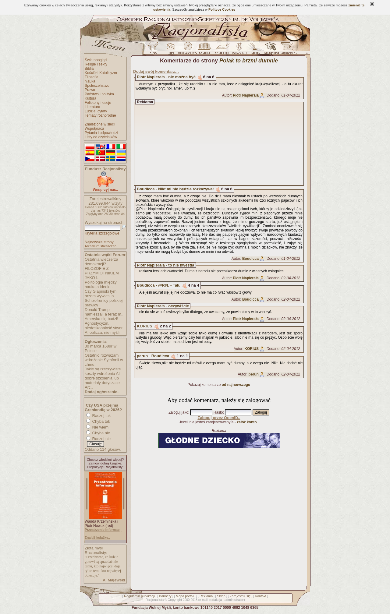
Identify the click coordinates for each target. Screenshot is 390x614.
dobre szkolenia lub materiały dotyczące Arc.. (102, 383)
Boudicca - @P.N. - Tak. (158, 285)
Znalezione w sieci (100, 124)
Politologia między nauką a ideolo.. (101, 284)
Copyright (175, 600)
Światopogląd (96, 60)
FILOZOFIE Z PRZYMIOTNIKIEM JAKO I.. (102, 273)
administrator (234, 600)
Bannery (165, 596)
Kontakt (260, 596)
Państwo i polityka (99, 94)
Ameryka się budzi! (101, 318)
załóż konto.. (248, 422)
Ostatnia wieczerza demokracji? (101, 261)
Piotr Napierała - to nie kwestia (165, 265)
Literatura (92, 107)
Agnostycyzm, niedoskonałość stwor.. (105, 325)
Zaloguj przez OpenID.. (218, 417)
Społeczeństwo (97, 85)
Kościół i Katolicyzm (101, 73)
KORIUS (144, 326)
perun (254, 374)
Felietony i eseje (98, 103)
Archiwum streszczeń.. (101, 246)
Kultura (90, 98)
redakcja (215, 600)
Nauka (90, 81)
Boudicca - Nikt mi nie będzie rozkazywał (175, 189)
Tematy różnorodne (100, 115)
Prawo (90, 90)
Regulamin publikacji (139, 596)
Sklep (221, 596)
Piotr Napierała (246, 95)
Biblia (89, 68)
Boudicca (250, 258)
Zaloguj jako (178, 412)
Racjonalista (154, 600)
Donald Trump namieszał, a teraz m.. (104, 311)
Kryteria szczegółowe (102, 233)
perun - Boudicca (153, 356)
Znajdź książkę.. (97, 537)
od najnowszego (236, 385)
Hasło (218, 412)
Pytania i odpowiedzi (101, 133)
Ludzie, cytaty (96, 111)
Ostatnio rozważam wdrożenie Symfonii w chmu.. (104, 360)
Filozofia (91, 77)
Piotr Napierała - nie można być (166, 77)
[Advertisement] (224, 144)
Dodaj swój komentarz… (156, 71)
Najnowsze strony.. (100, 242)
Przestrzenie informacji (103, 529)
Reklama (206, 596)
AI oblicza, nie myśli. (103, 332)
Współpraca (94, 128)
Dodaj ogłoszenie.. (102, 392)
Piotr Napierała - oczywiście (163, 306)
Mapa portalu (185, 596)
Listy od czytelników (101, 137)
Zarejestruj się (240, 596)
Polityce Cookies (221, 9)
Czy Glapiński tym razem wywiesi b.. (100, 293)
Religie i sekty (96, 64)
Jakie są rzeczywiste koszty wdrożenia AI (103, 371)
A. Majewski (114, 580)
